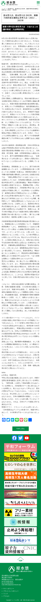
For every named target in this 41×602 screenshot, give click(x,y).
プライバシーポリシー (11, 591)
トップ (3, 8)
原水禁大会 (11, 8)
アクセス (6, 596)
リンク (5, 593)
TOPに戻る (20, 429)
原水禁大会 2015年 (20, 8)
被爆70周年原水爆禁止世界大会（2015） (20, 16)
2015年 (15, 10)
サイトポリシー (8, 588)
